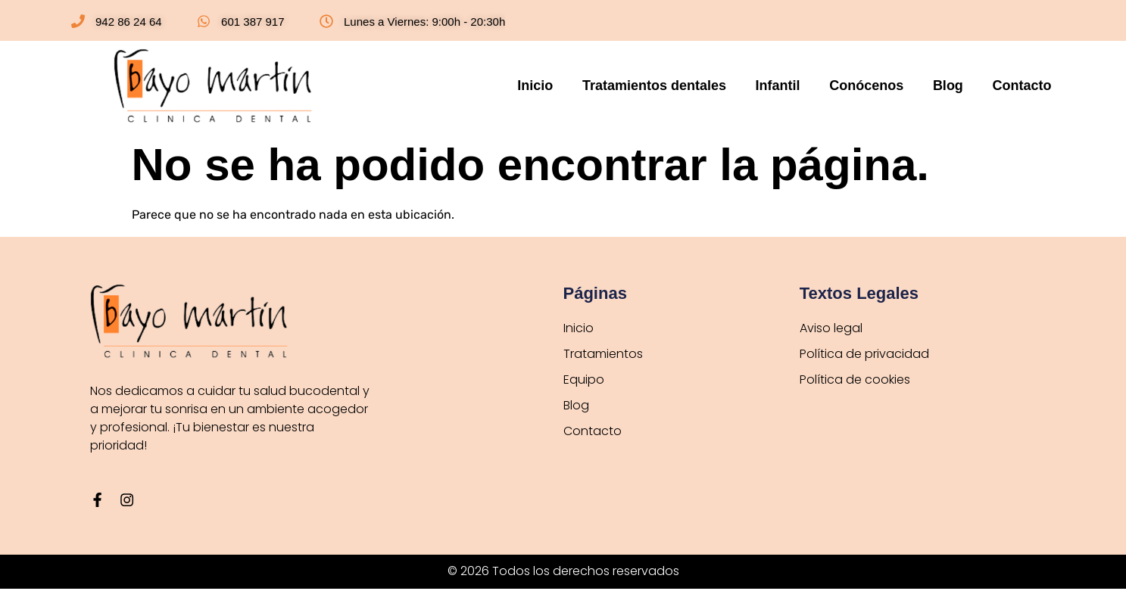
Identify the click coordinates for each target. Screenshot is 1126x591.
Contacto (1022, 85)
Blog (955, 85)
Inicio (567, 85)
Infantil (797, 85)
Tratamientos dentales (680, 85)
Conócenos (879, 85)
